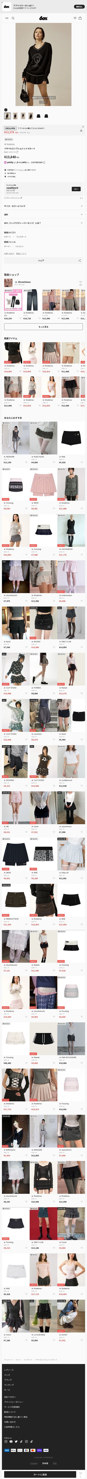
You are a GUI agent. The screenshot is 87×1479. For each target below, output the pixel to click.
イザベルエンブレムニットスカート (46, 1360)
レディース (9, 1369)
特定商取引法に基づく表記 (15, 1416)
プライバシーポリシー (14, 1402)
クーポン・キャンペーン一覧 (13, 197)
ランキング (9, 1384)
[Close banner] (2, 2)
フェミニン (19, 246)
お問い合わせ (9, 253)
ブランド (8, 1379)
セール (7, 1389)
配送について (21, 253)
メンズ (7, 1374)
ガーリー (7, 246)
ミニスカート (21, 237)
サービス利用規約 (12, 1407)
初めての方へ (10, 1397)
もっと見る (43, 326)
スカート (7, 237)
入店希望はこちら (12, 1426)
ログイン (22, 170)
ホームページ (8, 1360)
